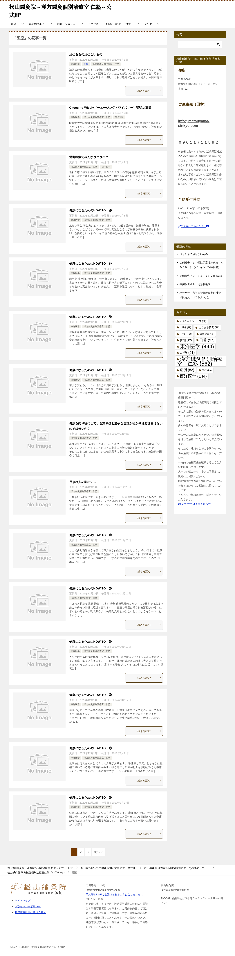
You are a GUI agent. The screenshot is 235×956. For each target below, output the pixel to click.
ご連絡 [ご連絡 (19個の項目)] (185, 327)
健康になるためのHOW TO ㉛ (90, 748)
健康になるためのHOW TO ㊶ (90, 263)
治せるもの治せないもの (85, 54)
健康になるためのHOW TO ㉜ (90, 695)
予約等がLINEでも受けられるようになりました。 (114, 894)
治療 (86, 64)
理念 (13, 23)
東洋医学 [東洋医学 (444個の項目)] (197, 346)
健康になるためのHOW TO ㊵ (90, 316)
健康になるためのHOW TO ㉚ (90, 797)
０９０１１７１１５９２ (198, 142)
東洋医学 (75, 64)
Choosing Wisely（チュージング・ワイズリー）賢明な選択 (110, 107)
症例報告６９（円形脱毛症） (196, 284)
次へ (97, 852)
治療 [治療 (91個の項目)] (187, 353)
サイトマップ (22, 900)
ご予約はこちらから (193, 226)
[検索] (200, 44)
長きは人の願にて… (82, 482)
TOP (42, 868)
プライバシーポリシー (28, 906)
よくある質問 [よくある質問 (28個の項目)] (209, 327)
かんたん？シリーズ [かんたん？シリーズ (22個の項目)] (193, 321)
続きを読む (149, 90)
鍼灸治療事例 (36, 23)
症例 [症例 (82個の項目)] (187, 370)
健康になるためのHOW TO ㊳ (90, 535)
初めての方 (185, 504)
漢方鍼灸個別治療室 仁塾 (106, 64)
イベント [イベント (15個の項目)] (186, 334)
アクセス (93, 23)
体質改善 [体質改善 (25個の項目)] (207, 334)
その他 (148, 23)
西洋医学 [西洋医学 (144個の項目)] (193, 376)
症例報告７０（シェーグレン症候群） (201, 275)
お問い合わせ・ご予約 (118, 23)
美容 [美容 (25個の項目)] (207, 370)
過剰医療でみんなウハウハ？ (88, 157)
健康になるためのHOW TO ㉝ (90, 641)
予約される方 (202, 504)
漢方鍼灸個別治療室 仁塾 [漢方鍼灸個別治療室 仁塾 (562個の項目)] (200, 361)
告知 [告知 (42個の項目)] (186, 340)
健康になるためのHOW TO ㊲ (90, 588)
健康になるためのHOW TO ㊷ (90, 210)
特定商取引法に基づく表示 (30, 912)
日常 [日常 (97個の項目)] (206, 340)
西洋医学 (119, 117)
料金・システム (66, 23)
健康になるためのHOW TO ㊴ (90, 370)
